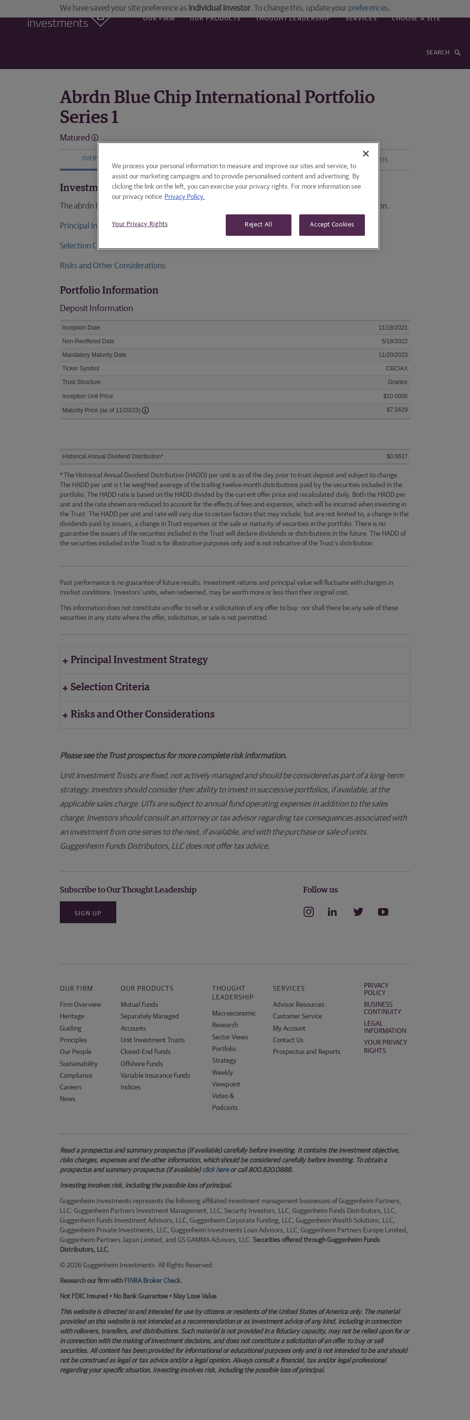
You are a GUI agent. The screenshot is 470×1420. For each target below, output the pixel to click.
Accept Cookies (332, 225)
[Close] (366, 153)
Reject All (258, 225)
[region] (238, 195)
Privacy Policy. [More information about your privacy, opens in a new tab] (184, 196)
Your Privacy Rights (139, 224)
